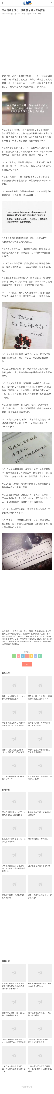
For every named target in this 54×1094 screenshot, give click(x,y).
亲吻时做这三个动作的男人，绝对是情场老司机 (40, 741)
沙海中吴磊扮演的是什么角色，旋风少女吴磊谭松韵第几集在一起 (14, 859)
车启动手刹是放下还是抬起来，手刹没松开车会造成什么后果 (40, 1059)
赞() (27, 664)
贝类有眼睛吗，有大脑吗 (40, 829)
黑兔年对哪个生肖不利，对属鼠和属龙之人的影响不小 (40, 688)
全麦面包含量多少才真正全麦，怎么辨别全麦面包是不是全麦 (14, 1059)
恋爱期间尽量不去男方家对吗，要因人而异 (40, 715)
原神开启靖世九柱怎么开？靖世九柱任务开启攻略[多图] (14, 804)
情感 (39, 14)
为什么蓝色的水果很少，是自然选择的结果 (40, 1004)
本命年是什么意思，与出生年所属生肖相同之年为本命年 (14, 715)
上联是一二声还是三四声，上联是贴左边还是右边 (40, 1031)
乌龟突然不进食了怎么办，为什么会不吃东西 (14, 831)
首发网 (30, 641)
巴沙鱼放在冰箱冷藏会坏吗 (40, 856)
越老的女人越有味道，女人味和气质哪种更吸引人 (14, 688)
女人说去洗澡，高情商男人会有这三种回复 (40, 768)
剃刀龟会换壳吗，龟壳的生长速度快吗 (40, 804)
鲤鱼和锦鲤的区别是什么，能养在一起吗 (40, 887)
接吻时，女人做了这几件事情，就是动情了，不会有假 (14, 741)
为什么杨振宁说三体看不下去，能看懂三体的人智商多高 (14, 1031)
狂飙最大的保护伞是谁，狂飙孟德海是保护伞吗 (40, 975)
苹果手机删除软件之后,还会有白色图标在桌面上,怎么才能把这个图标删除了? (14, 977)
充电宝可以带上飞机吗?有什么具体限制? (14, 887)
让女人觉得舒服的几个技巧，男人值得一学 (14, 768)
